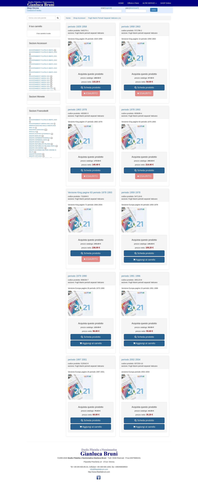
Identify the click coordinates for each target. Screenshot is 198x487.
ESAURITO (91, 93)
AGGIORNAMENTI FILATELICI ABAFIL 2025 (43, 72)
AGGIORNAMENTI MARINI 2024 (39, 84)
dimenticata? (134, 8)
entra (154, 10)
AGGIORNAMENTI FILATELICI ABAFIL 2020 (43, 52)
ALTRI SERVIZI (150, 3)
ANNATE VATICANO (35, 156)
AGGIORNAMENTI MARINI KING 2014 (41, 88)
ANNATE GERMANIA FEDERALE (39, 138)
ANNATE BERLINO (35, 136)
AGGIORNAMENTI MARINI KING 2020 (41, 123)
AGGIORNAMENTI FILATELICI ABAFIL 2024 (43, 68)
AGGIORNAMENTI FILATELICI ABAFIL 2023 (43, 64)
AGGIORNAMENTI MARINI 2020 (39, 76)
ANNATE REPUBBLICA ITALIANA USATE (42, 146)
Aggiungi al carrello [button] (144, 259)
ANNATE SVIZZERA (35, 154)
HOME (121, 3)
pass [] (132, 8)
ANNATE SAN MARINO (36, 148)
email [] (106, 8)
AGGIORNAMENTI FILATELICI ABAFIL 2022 (43, 60)
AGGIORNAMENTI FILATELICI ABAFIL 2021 (43, 56)
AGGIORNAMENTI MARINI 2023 (39, 82)
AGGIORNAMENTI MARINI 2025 (39, 86)
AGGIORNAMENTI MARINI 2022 (39, 80)
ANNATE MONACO (35, 142)
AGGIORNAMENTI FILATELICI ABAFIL (41, 50)
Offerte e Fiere (133, 3)
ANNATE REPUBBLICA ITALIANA (39, 144)
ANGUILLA (32, 131)
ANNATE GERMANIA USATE (38, 140)
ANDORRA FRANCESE (36, 129)
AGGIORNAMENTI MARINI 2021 (39, 78)
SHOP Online (165, 3)
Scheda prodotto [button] (90, 87)
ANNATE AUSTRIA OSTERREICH (39, 133)
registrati (108, 8)
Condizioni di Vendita (34, 10)
